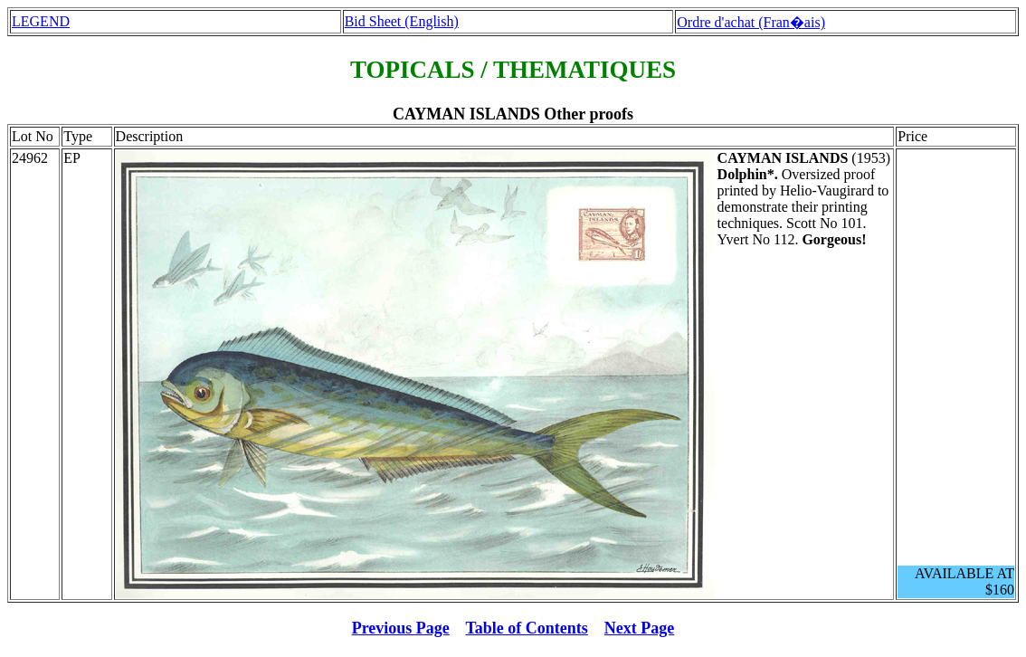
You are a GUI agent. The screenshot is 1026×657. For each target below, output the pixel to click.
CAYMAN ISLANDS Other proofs (513, 114)
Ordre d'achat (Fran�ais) (751, 22)
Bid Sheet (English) (402, 21)
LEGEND (41, 21)
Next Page (639, 628)
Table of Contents (527, 628)
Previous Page (401, 628)
